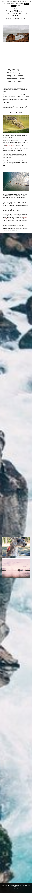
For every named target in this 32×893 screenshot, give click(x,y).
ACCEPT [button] (27, 3)
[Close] (16, 889)
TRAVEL (15, 8)
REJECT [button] (13, 5)
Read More (18, 5)
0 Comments (16, 18)
